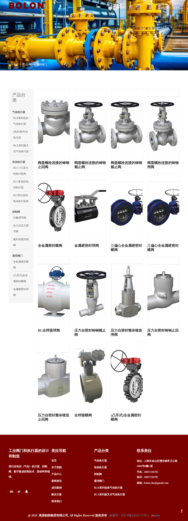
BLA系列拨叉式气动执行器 (21, 148)
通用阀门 (42, 64)
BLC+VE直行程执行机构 (20, 171)
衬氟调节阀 (19, 217)
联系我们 (56, 501)
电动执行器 (100, 467)
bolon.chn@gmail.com (156, 483)
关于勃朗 (56, 467)
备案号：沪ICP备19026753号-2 (129, 515)
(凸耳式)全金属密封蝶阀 (20, 278)
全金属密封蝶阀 (21, 264)
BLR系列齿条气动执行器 (20, 121)
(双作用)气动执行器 (20, 134)
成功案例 (56, 487)
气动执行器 (100, 460)
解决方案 (56, 494)
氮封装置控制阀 (21, 242)
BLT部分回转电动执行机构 (21, 198)
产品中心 (28, 64)
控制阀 (98, 474)
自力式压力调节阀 (21, 228)
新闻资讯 (56, 481)
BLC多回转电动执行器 (20, 184)
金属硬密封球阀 (21, 292)
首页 (16, 64)
